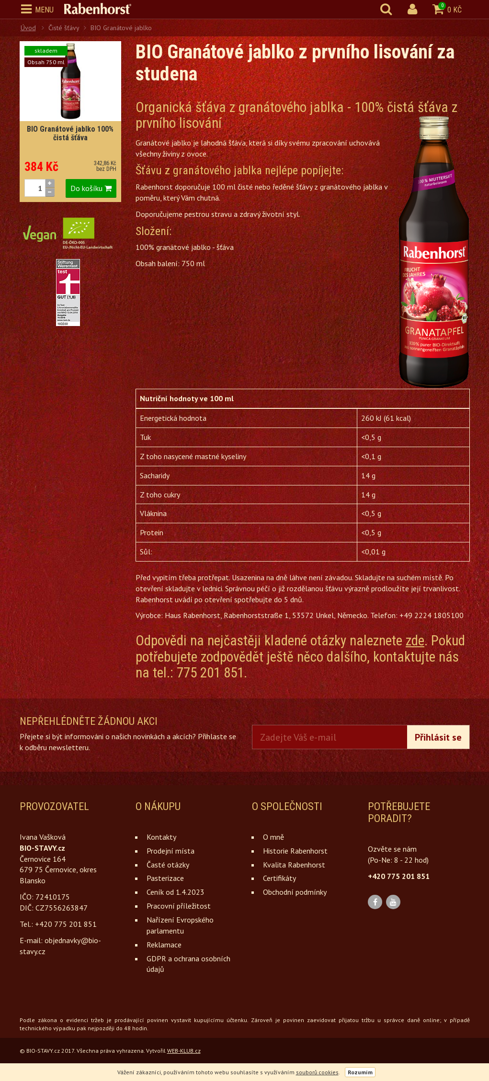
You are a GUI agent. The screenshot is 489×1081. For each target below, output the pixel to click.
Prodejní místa (170, 851)
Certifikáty (279, 878)
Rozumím (360, 1072)
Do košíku (91, 188)
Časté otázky (168, 864)
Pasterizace (165, 878)
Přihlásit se (438, 737)
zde (415, 640)
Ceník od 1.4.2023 (176, 892)
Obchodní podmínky (295, 892)
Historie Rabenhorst (295, 851)
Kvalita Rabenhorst (294, 864)
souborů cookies (317, 1072)
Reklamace (164, 944)
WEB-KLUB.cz (184, 1050)
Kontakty (161, 837)
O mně (273, 837)
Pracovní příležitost (179, 906)
